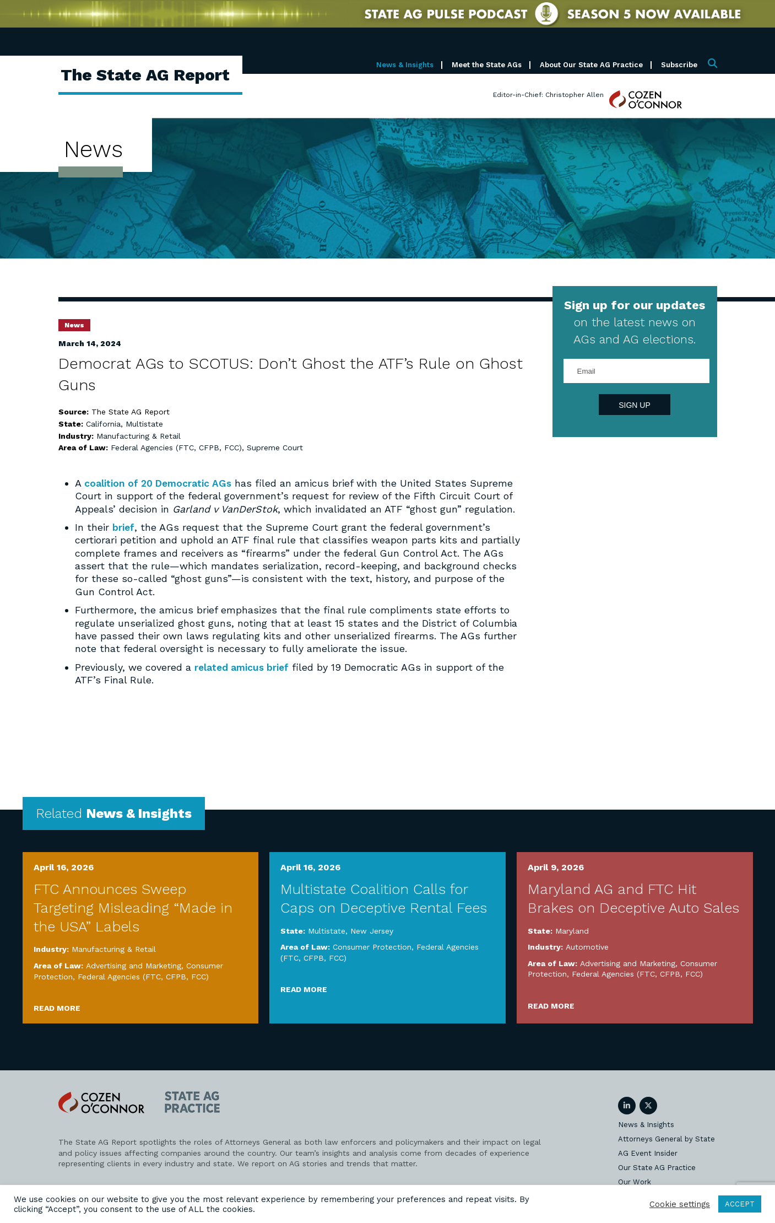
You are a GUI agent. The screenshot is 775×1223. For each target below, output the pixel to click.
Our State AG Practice (657, 1167)
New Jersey (371, 930)
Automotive (587, 946)
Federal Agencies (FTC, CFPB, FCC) (176, 447)
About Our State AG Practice (591, 65)
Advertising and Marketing (133, 965)
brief (124, 527)
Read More (57, 1008)
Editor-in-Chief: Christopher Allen (548, 95)
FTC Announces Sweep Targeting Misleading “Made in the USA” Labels (133, 908)
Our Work (634, 1182)
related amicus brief (243, 667)
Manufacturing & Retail (138, 436)
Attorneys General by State (666, 1139)
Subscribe (679, 65)
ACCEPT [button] (740, 1204)
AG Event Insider (648, 1153)
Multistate (144, 423)
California (103, 423)
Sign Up (635, 405)
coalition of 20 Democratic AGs (160, 483)
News (74, 325)
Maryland (572, 930)
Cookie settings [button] (679, 1204)
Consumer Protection (372, 946)
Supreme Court (275, 447)
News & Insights (404, 65)
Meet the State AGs (487, 65)
